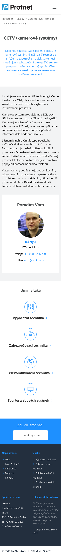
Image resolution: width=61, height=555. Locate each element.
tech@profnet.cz (34, 260)
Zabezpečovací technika (41, 18)
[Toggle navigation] (54, 7)
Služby (20, 18)
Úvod (8, 459)
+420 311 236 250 (35, 254)
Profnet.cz (7, 18)
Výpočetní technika (46, 459)
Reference (10, 468)
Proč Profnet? (12, 464)
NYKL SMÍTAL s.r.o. (41, 550)
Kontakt (9, 477)
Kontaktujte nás (30, 435)
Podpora (9, 473)
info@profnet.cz (13, 526)
